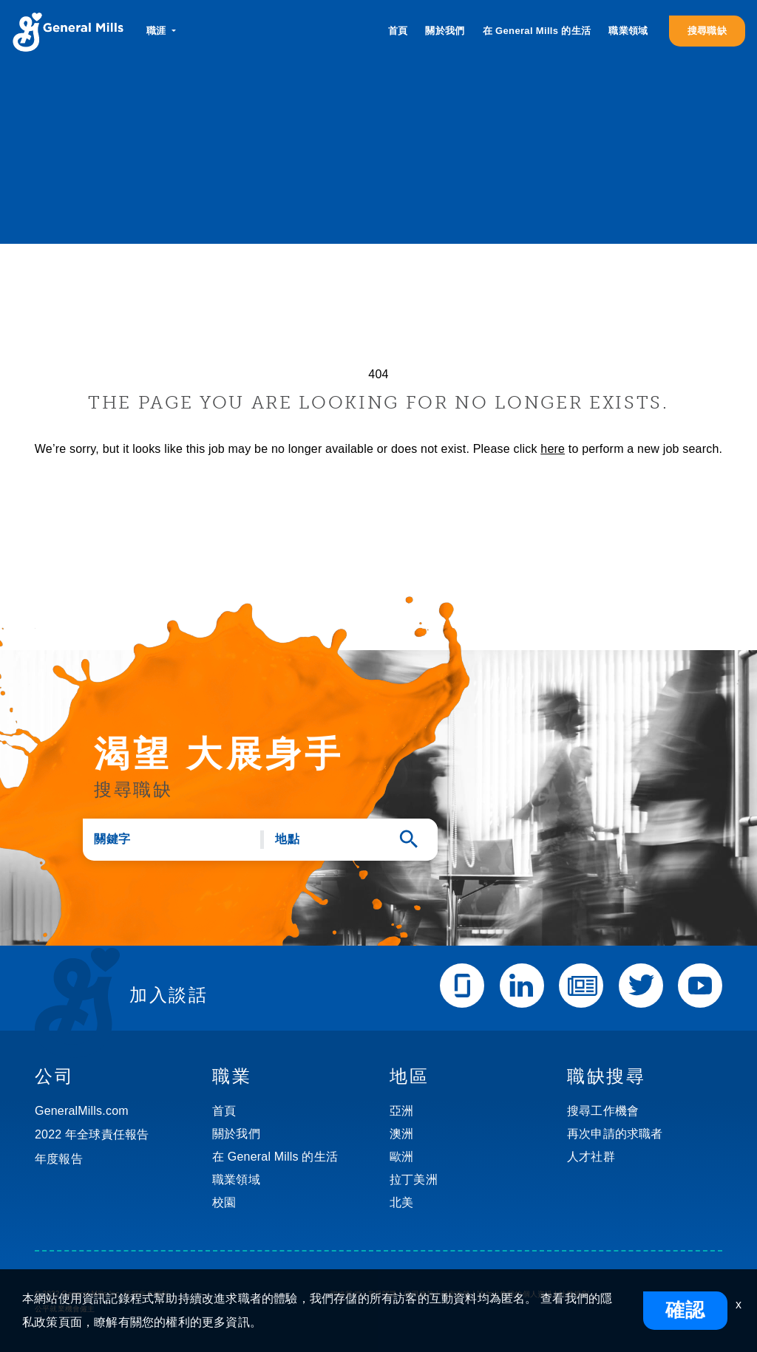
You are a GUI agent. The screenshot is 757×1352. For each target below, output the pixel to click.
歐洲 (401, 1156)
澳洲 (401, 1133)
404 (378, 374)
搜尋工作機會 (603, 1111)
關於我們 (444, 30)
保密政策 (456, 1294)
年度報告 (59, 1159)
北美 (401, 1202)
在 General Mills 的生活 (537, 30)
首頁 (398, 30)
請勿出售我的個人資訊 (514, 1294)
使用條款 (419, 1294)
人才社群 (591, 1156)
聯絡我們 (345, 1294)
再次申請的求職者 (615, 1133)
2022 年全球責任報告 (92, 1134)
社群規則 (574, 1294)
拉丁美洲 (414, 1179)
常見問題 (382, 1294)
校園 (224, 1202)
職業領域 (628, 30)
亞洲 (401, 1111)
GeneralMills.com (82, 1111)
